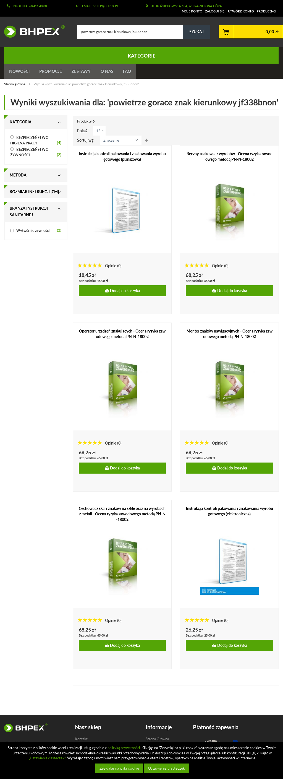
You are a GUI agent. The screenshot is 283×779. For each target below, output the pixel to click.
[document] (142, 760)
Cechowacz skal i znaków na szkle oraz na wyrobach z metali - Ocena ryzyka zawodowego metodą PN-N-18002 (122, 515)
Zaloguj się (214, 11)
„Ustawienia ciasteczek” (46, 758)
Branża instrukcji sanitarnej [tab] (29, 212)
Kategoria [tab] (21, 123)
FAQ (133, 71)
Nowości (20, 71)
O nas (111, 71)
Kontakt (81, 740)
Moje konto (192, 11)
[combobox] (143, 32)
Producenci (266, 11)
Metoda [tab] (18, 176)
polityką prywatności (124, 748)
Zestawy (84, 71)
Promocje (52, 71)
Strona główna (15, 85)
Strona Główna (157, 740)
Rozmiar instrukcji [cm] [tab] (34, 192)
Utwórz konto (241, 11)
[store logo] (32, 31)
